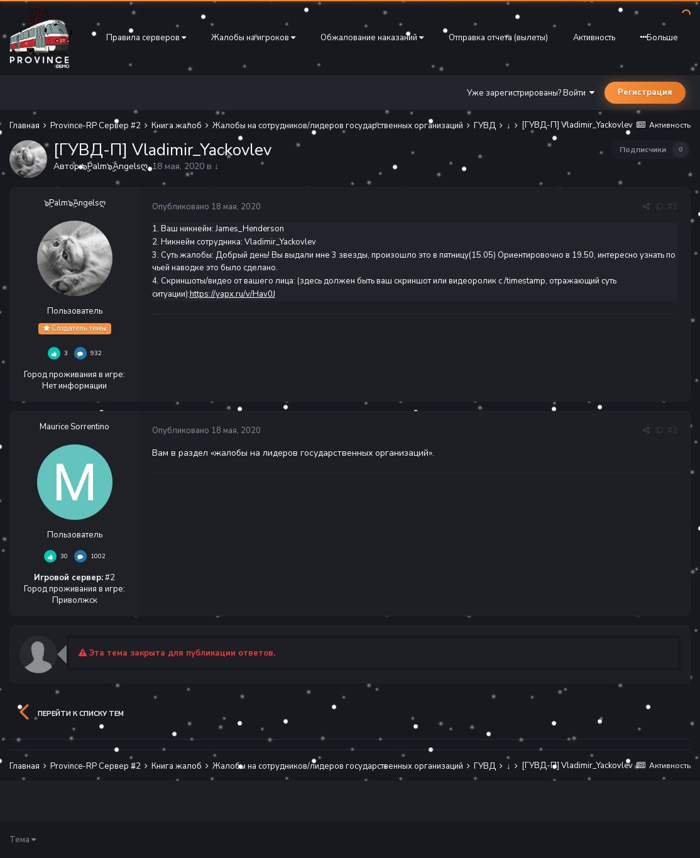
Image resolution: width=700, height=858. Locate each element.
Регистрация (645, 92)
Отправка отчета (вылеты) (498, 37)
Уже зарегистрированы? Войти (530, 93)
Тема (22, 839)
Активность (594, 37)
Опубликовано (206, 206)
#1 (672, 206)
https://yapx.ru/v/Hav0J (232, 294)
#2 (672, 430)
